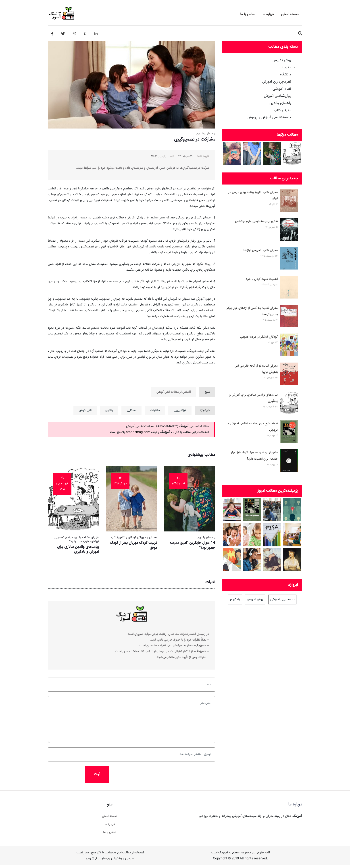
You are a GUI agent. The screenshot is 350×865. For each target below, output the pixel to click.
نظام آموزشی (282, 89)
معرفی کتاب (282, 110)
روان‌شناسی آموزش (277, 96)
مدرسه (286, 67)
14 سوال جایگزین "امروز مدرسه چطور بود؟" (192, 545)
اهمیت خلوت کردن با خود (262, 279)
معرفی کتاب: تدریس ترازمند (260, 250)
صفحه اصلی (290, 14)
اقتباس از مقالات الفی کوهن (173, 392)
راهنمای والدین (280, 103)
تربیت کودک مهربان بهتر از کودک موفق (133, 545)
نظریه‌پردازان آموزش (276, 82)
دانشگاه (285, 74)
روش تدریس (282, 60)
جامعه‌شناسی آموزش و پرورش (269, 117)
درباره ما (268, 14)
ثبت (97, 774)
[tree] (262, 87)
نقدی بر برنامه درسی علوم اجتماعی (256, 221)
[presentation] (144, 774)
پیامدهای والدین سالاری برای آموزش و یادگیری (78, 549)
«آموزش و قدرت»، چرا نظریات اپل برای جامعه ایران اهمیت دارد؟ (254, 455)
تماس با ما (247, 14)
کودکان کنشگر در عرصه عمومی (259, 336)
